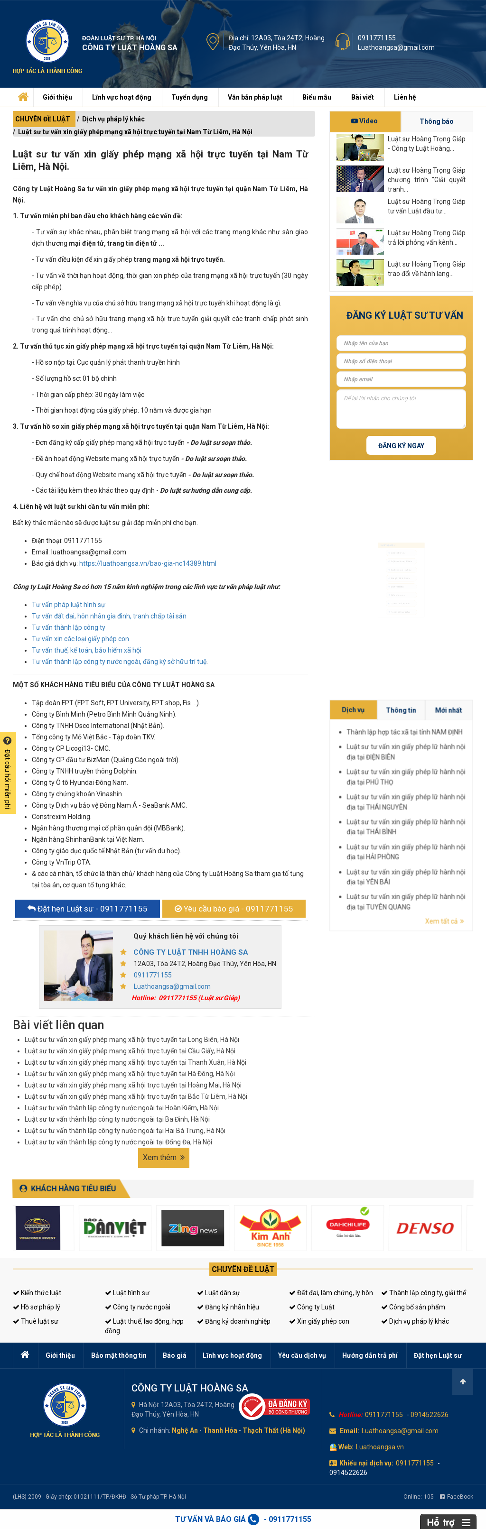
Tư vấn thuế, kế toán (400, 623)
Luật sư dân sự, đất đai (402, 546)
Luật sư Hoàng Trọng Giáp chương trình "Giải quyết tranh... (427, 179)
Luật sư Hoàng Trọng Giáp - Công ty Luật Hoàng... (427, 143)
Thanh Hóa (220, 1430)
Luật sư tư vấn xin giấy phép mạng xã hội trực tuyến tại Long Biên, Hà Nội (132, 1039)
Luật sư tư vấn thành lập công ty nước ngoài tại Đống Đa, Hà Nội (118, 1142)
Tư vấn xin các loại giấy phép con (80, 639)
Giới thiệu (57, 97)
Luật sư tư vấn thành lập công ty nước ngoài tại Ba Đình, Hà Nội (117, 1119)
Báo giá (175, 1355)
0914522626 (430, 1414)
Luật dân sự (218, 1293)
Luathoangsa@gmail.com (396, 47)
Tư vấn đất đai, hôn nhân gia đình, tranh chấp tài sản (109, 616)
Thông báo (437, 121)
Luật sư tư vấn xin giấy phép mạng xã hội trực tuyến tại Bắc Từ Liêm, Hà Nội (136, 1096)
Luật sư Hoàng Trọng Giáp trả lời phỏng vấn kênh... (427, 237)
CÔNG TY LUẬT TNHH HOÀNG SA (190, 952)
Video (364, 121)
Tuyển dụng (189, 97)
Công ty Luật (312, 1307)
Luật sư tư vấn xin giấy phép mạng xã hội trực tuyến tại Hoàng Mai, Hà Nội (133, 1085)
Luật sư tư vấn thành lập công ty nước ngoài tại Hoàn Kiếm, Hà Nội (122, 1108)
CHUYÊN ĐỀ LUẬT (42, 119)
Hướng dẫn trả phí (370, 1355)
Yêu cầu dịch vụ (302, 1355)
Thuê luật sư (35, 1321)
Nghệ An (185, 1430)
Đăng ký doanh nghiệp (234, 1321)
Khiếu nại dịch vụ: (366, 1463)
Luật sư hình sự (396, 531)
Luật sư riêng (394, 592)
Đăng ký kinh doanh (399, 577)
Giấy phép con (395, 607)
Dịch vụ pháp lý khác (113, 119)
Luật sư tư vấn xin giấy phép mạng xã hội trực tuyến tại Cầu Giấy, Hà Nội (130, 1051)
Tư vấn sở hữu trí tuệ (400, 638)
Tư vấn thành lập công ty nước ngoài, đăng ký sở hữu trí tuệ (119, 661)
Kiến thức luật (37, 1293)
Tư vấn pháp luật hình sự (68, 604)
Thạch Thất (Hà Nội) (274, 1430)
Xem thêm (164, 1157)
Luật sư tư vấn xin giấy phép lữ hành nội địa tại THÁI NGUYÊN (460, 813)
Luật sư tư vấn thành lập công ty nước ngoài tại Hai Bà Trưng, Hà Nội (125, 1130)
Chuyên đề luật (243, 1269)
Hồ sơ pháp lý (36, 1307)
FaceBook (456, 1496)
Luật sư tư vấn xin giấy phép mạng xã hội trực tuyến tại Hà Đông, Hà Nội (130, 1074)
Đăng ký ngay (401, 446)
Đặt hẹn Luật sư (438, 1355)
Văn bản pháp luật (255, 97)
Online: (418, 1496)
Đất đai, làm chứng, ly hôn (331, 1293)
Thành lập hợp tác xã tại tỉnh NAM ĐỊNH (459, 803)
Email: (349, 1431)
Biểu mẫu (316, 97)
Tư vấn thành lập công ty (68, 627)
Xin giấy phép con (319, 1321)
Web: (346, 1447)
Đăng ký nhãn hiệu (228, 1307)
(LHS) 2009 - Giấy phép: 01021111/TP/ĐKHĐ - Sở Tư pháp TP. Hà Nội (99, 1496)
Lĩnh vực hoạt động (121, 97)
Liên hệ (405, 97)
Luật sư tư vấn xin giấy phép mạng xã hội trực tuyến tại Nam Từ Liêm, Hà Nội (135, 132)
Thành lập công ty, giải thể (423, 1293)
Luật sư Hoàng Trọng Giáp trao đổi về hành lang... (427, 268)
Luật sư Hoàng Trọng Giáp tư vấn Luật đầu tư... (427, 206)
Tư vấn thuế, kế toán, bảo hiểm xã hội (86, 650)
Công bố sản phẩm (413, 1307)
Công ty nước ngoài (137, 1307)
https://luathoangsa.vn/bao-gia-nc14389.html (147, 563)
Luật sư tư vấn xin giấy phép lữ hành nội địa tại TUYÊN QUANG (460, 827)
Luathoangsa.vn (380, 1447)
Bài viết (362, 97)
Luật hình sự (127, 1293)
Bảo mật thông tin (119, 1355)
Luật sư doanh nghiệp (401, 562)
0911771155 (377, 38)
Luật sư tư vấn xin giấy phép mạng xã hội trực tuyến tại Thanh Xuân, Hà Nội (135, 1062)
